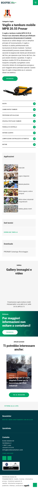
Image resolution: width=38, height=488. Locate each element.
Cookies (21, 479)
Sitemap (12, 485)
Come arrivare (7, 453)
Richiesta (9, 78)
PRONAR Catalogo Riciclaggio (16, 252)
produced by (22, 485)
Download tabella (11, 232)
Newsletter (6, 416)
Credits (16, 479)
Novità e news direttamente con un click (17, 419)
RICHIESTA (9, 332)
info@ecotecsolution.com (12, 450)
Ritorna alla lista (10, 406)
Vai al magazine (19, 395)
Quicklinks (6, 428)
